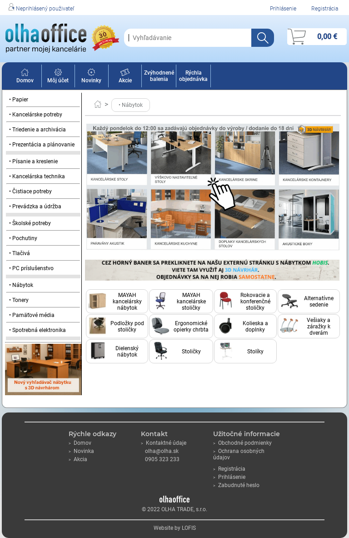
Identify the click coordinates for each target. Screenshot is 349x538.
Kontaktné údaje (163, 443)
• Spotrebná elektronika (37, 330)
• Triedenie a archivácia (37, 129)
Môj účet (58, 77)
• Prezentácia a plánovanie (41, 144)
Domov (25, 77)
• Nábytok (21, 285)
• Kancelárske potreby (35, 114)
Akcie (125, 77)
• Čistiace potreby (30, 191)
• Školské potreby (30, 223)
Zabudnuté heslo (236, 485)
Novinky (91, 77)
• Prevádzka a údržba (35, 206)
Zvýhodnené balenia (159, 76)
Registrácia (324, 8)
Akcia (78, 459)
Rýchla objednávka (193, 76)
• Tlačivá (19, 253)
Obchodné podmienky (242, 443)
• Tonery (18, 300)
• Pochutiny (23, 238)
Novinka (81, 451)
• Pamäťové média (31, 315)
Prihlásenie (283, 8)
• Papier (18, 99)
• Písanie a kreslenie (33, 161)
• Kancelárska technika (37, 176)
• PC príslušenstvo (31, 268)
